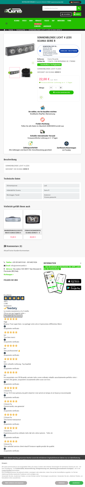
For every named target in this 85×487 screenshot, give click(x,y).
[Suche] (61, 8)
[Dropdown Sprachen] (75, 2)
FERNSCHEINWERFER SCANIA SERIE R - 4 (33, 232)
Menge (41, 88)
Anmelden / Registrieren (68, 51)
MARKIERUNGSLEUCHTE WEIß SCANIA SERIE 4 (13, 232)
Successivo (17, 316)
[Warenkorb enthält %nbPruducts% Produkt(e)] (77, 14)
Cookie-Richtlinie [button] (7, 470)
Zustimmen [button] (76, 483)
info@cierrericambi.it (18, 266)
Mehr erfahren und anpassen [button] (14, 483)
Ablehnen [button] (62, 483)
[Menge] (56, 88)
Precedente (8, 316)
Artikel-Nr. (41, 61)
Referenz (40, 59)
